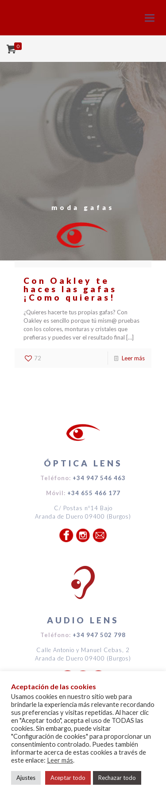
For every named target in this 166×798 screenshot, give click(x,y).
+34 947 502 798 (99, 634)
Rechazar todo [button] (117, 777)
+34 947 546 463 (99, 477)
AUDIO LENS (83, 620)
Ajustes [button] (25, 777)
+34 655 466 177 (93, 492)
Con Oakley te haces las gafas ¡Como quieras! (70, 288)
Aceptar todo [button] (67, 777)
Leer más (133, 358)
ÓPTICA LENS (83, 463)
